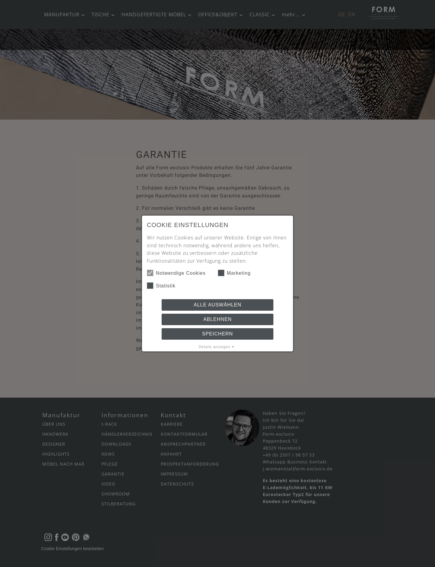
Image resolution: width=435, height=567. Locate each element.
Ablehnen (217, 319)
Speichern (217, 333)
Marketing (234, 273)
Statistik (161, 285)
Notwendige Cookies (176, 273)
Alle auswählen (217, 304)
